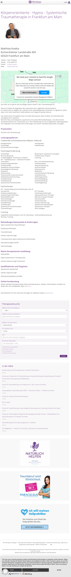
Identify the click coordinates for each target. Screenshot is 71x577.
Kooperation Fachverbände (26, 544)
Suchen (63, 356)
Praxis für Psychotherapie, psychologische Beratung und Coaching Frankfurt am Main (31, 408)
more (59, 570)
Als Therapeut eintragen (10, 542)
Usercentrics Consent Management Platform (39, 97)
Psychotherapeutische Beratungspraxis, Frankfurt (19, 423)
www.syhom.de (12, 66)
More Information (29, 92)
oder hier (28, 286)
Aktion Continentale (41, 544)
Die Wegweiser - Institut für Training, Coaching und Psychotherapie (25, 428)
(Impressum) (48, 293)
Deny (12, 570)
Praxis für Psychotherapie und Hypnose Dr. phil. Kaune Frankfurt (24, 385)
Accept (44, 92)
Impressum (64, 542)
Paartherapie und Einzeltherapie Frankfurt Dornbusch (20, 370)
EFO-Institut (6, 402)
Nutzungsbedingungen (39, 542)
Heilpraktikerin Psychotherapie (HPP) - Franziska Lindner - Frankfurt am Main (28, 390)
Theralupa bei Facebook (24, 542)
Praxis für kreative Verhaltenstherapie (15, 396)
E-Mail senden (12, 64)
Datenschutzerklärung (53, 542)
